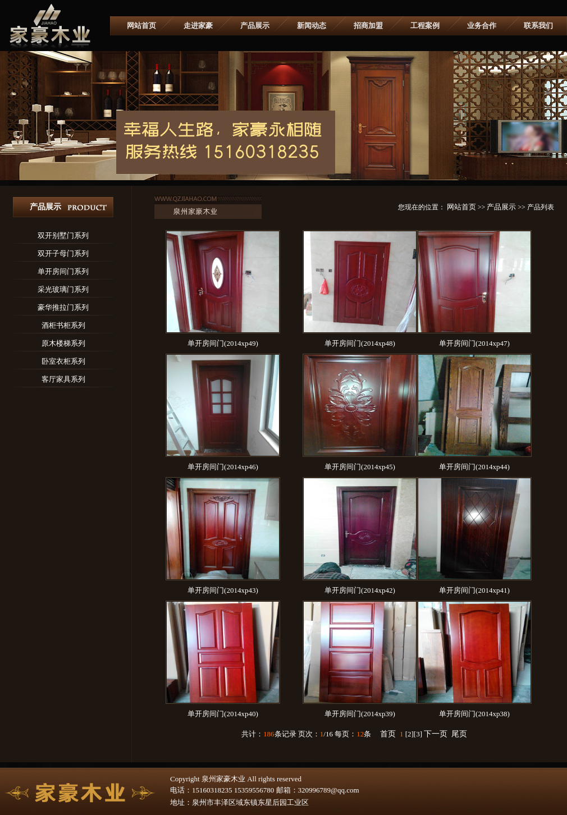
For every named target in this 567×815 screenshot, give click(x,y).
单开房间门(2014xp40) (223, 713)
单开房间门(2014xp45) (359, 467)
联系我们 (538, 25)
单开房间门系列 (63, 271)
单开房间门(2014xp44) (474, 467)
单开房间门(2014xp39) (359, 713)
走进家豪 (198, 25)
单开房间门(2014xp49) (223, 343)
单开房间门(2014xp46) (223, 467)
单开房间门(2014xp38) (474, 713)
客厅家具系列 (63, 379)
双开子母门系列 (63, 253)
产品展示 (254, 25)
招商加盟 (368, 25)
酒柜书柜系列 (63, 325)
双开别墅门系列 (63, 235)
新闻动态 (311, 25)
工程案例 (425, 25)
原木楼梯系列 (63, 343)
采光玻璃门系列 (63, 289)
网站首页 (141, 25)
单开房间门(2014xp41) (474, 590)
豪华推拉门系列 (63, 307)
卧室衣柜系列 (63, 361)
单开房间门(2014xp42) (359, 590)
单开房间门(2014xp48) (359, 343)
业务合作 (481, 25)
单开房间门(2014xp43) (223, 590)
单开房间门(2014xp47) (474, 343)
